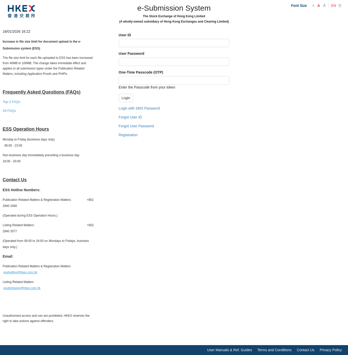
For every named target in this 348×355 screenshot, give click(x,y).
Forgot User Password (136, 126)
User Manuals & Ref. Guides (229, 350)
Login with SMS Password (139, 108)
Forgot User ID (130, 117)
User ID (125, 35)
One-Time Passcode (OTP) (141, 72)
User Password (131, 53)
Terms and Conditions (274, 350)
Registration (128, 135)
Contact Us (305, 350)
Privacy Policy (331, 350)
